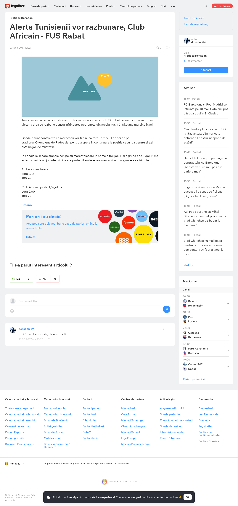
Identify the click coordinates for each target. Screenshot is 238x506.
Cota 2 (87, 432)
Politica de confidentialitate (209, 433)
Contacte (204, 420)
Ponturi (110, 6)
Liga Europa (128, 438)
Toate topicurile (194, 18)
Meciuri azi (190, 281)
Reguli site (205, 426)
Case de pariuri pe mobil (20, 420)
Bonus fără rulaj (53, 432)
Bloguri (151, 6)
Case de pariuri (39, 6)
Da (24, 278)
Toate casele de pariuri (19, 408)
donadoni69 (26, 328)
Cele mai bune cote (17, 426)
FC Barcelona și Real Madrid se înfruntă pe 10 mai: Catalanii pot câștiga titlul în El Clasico (206, 106)
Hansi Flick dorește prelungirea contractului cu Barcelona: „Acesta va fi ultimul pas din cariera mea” (206, 162)
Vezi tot (188, 265)
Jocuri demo (94, 6)
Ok (187, 497)
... (173, 4)
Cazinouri (60, 6)
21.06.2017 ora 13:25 (31, 339)
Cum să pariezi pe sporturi (176, 420)
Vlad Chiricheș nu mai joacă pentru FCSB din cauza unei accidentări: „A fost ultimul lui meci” (206, 244)
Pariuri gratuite (14, 438)
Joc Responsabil (209, 414)
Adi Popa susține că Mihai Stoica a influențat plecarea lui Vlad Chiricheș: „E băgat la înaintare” (206, 215)
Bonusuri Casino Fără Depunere (57, 445)
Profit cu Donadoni (195, 55)
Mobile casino (52, 438)
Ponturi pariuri (92, 408)
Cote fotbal (128, 414)
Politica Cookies (209, 441)
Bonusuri (75, 6)
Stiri (163, 6)
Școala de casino (170, 426)
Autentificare (222, 6)
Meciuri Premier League (136, 444)
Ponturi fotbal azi (93, 426)
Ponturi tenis (90, 438)
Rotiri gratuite (53, 426)
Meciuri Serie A (130, 432)
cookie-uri (175, 497)
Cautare (205, 5)
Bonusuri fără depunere (19, 444)
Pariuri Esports (14, 432)
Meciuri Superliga (132, 420)
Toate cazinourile (54, 408)
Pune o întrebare (170, 438)
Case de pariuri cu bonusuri (22, 414)
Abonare (206, 69)
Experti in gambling (196, 24)
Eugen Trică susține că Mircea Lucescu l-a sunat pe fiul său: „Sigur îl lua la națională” (206, 189)
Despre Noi (206, 408)
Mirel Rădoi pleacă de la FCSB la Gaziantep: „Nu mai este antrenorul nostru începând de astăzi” (206, 133)
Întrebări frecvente (172, 432)
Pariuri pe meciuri (194, 379)
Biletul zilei (89, 420)
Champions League (133, 426)
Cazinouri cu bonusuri (57, 414)
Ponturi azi (89, 414)
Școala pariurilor (170, 414)
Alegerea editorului (172, 408)
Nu (51, 278)
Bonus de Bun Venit (56, 420)
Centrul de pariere (131, 6)
